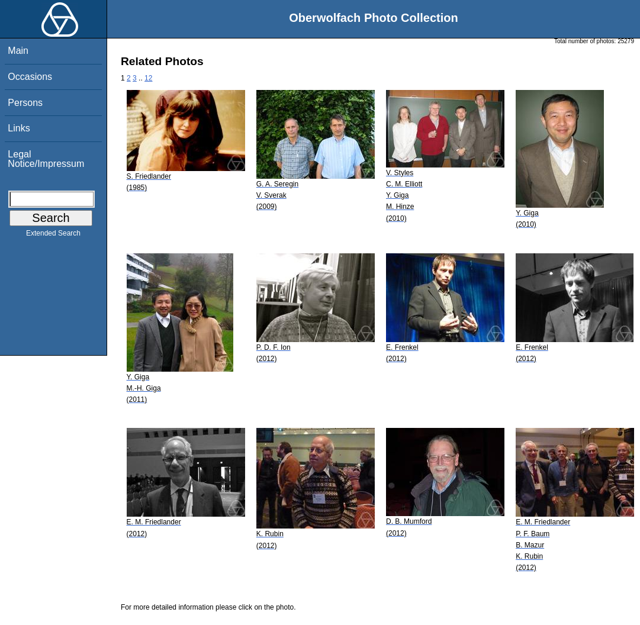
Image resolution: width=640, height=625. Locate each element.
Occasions (30, 77)
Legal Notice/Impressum (46, 159)
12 (148, 78)
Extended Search (53, 235)
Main (18, 51)
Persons (25, 103)
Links (19, 128)
